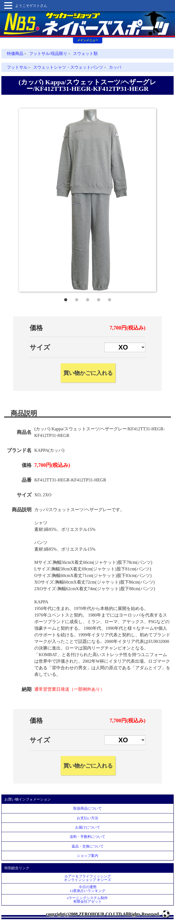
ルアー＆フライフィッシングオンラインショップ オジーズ (87, 878)
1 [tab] (65, 298)
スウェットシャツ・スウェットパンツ (68, 67)
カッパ (115, 67)
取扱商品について (87, 808)
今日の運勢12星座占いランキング (87, 889)
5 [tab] (109, 298)
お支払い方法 (87, 818)
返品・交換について (88, 846)
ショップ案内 (87, 856)
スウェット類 (85, 53)
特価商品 (15, 53)
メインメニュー (87, 40)
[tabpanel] (87, 200)
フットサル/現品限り (48, 53)
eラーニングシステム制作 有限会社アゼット (87, 900)
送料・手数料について (87, 837)
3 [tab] (87, 298)
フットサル (17, 67)
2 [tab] (76, 298)
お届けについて (87, 827)
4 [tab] (98, 298)
